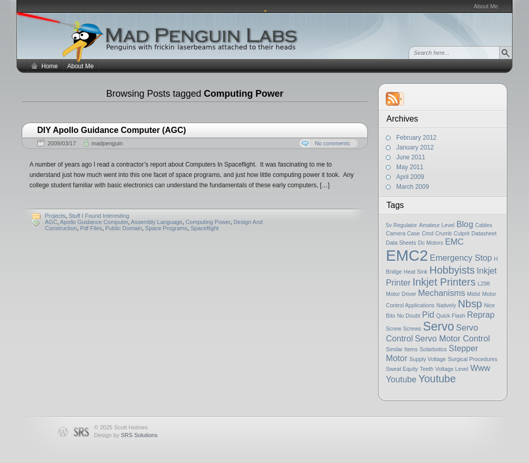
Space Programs (166, 228)
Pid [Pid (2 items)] (428, 314)
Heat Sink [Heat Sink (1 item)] (415, 271)
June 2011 (410, 157)
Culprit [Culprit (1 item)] (462, 233)
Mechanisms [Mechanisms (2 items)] (441, 292)
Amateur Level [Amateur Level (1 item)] (437, 225)
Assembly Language (156, 222)
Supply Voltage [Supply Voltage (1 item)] (427, 359)
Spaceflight (205, 228)
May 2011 (410, 167)
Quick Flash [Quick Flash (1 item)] (450, 315)
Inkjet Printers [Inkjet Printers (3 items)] (444, 282)
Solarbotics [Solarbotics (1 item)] (433, 349)
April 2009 (410, 177)
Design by (126, 435)
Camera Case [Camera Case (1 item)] (403, 233)
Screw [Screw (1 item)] (393, 328)
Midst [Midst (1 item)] (473, 294)
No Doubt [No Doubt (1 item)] (408, 315)
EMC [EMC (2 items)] (454, 241)
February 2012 (416, 137)
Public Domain (123, 228)
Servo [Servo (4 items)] (438, 326)
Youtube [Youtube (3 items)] (437, 378)
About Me (486, 6)
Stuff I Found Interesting (99, 216)
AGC (51, 222)
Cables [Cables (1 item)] (483, 225)
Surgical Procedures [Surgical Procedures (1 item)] (472, 359)
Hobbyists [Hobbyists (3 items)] (452, 270)
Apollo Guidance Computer (94, 222)
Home (49, 66)
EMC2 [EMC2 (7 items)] (407, 255)
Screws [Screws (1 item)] (412, 328)
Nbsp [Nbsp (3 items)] (470, 303)
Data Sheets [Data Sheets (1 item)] (401, 243)
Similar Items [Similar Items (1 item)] (402, 349)
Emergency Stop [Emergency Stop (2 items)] (461, 257)
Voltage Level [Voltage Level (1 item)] (452, 369)
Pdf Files (91, 228)
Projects (55, 216)
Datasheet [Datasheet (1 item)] (484, 233)
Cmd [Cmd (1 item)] (427, 233)
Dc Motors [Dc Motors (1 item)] (430, 243)
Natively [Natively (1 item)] (446, 305)
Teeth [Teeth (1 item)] (426, 369)
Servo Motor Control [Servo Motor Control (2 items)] (452, 338)
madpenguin (107, 143)
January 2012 (415, 147)
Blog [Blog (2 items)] (464, 224)
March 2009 (412, 186)
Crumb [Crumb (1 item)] (443, 233)
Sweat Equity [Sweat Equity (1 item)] (402, 369)
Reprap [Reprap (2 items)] (480, 314)
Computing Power (207, 222)
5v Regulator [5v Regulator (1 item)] (401, 225)
